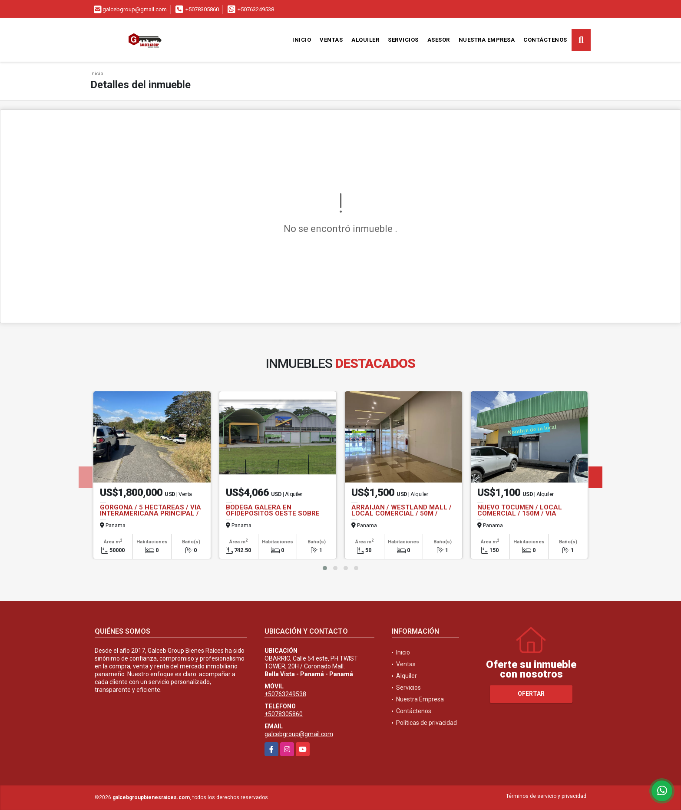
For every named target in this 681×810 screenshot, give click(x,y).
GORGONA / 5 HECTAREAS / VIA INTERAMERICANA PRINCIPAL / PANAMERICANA (150, 513)
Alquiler (365, 39)
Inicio (301, 39)
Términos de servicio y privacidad (546, 796)
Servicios (403, 39)
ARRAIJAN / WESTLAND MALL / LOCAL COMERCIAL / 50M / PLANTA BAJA (401, 513)
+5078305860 (202, 9)
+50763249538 (256, 9)
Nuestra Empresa (487, 39)
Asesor (438, 39)
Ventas (331, 39)
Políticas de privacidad (426, 722)
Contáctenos (545, 39)
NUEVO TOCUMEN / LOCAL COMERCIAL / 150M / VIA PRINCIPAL (519, 513)
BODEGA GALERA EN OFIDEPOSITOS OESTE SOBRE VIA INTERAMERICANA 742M (273, 513)
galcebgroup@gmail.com (298, 734)
